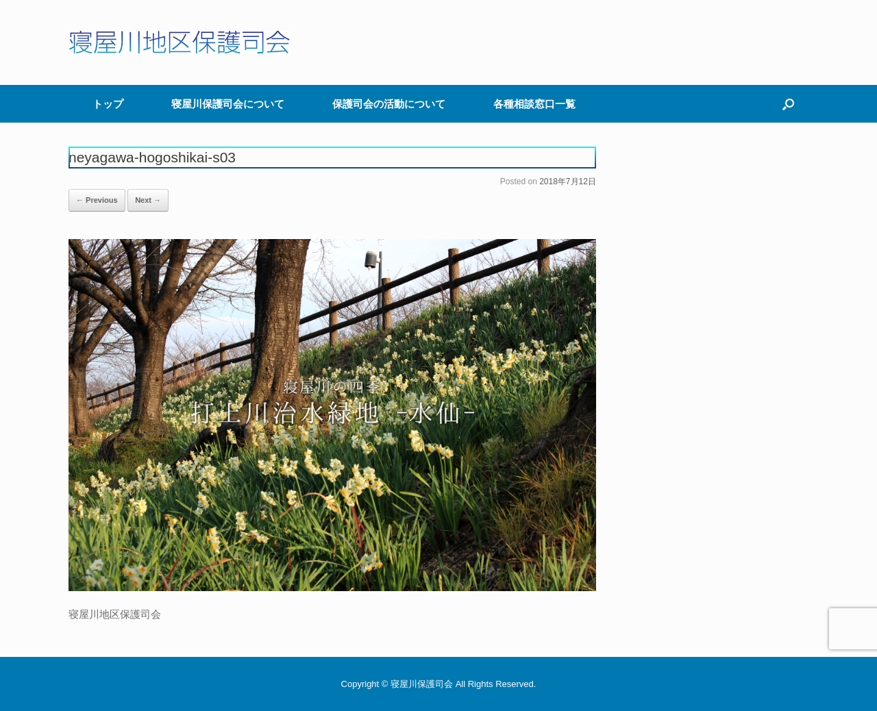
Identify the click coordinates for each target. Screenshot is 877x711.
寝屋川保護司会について (227, 104)
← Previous (97, 200)
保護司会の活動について (388, 104)
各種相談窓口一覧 (534, 104)
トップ (107, 104)
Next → (148, 200)
